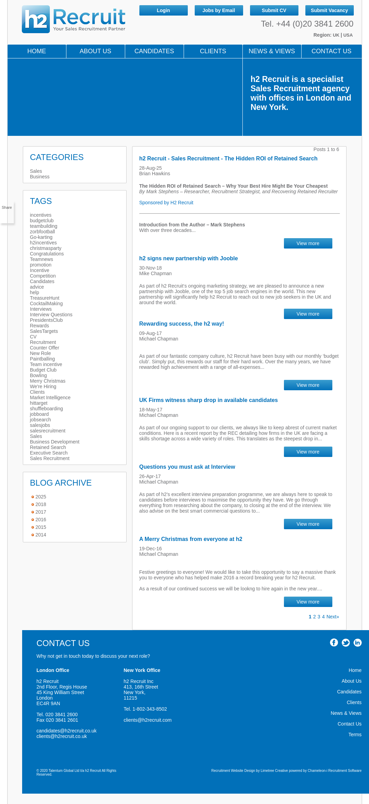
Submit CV (274, 10)
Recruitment (43, 342)
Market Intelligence (50, 397)
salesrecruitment (48, 430)
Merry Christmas (48, 381)
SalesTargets (44, 331)
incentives (41, 215)
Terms (354, 734)
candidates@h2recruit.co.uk (67, 730)
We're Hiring (43, 386)
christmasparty (46, 248)
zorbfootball (42, 231)
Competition (43, 276)
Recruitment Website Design (233, 771)
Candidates (154, 51)
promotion (41, 265)
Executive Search (49, 453)
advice (37, 287)
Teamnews (41, 259)
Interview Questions (51, 314)
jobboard (39, 414)
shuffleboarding (46, 408)
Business (40, 176)
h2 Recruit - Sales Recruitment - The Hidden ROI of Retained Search (228, 158)
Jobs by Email (218, 10)
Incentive (39, 270)
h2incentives (43, 242)
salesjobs (40, 425)
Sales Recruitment (50, 458)
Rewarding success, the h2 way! (181, 324)
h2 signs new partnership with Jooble (188, 258)
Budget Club (43, 370)
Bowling (38, 375)
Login (163, 10)
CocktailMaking (46, 303)
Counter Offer (44, 347)
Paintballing (42, 359)
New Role (40, 353)
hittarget (39, 403)
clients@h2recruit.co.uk (62, 736)
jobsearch (40, 419)
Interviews (41, 309)
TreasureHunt (44, 298)
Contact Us (331, 51)
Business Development (55, 442)
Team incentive (46, 364)
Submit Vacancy (329, 10)
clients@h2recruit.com (148, 720)
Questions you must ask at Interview (187, 467)
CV (33, 336)
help (34, 292)
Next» (332, 616)
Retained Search (48, 447)
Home (36, 51)
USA (348, 35)
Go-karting (41, 237)
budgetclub (42, 220)
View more (308, 243)
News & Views (346, 713)
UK (337, 35)
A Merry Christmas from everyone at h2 (190, 539)
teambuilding (43, 226)
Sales (36, 171)
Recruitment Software (344, 771)
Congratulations (47, 253)
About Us (95, 51)
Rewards (39, 325)
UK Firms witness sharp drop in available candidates (208, 400)
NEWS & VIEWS (272, 51)
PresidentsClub (46, 320)
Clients (213, 51)
